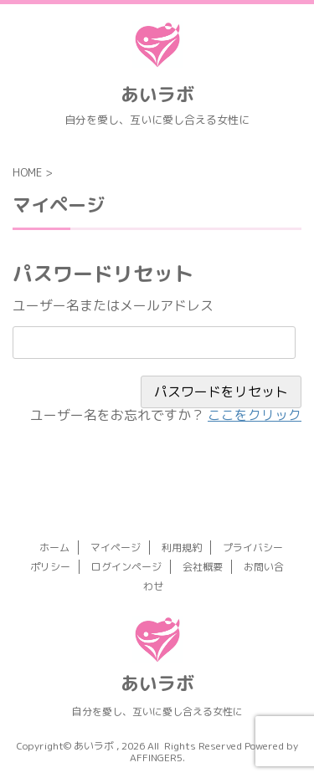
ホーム (54, 547)
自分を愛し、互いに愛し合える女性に (157, 711)
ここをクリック (254, 415)
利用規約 (182, 547)
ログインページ (126, 567)
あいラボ (157, 94)
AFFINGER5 (156, 757)
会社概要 (203, 567)
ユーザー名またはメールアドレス (113, 305)
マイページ (115, 547)
